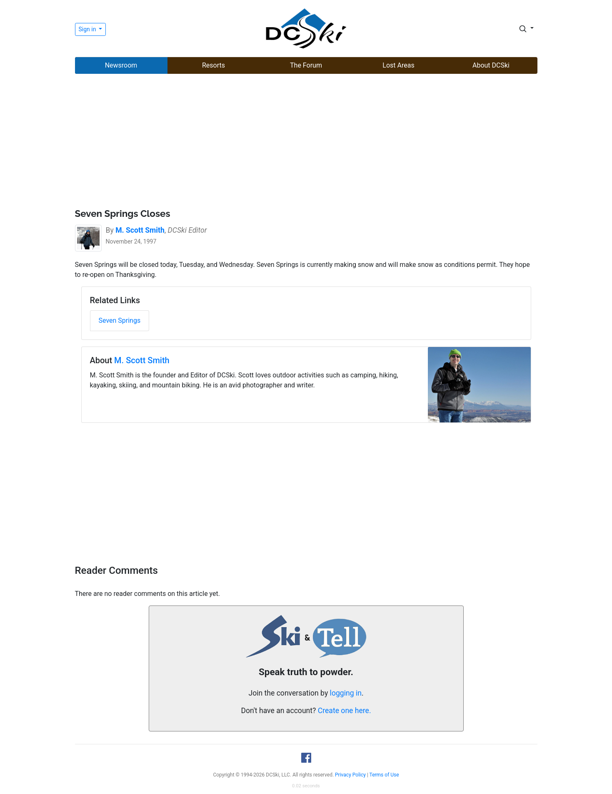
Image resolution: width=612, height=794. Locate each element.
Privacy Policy (350, 775)
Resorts (213, 65)
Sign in (88, 29)
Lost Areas (398, 65)
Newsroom (121, 65)
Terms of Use (384, 775)
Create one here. (344, 710)
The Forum (306, 65)
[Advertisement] (306, 142)
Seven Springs (120, 320)
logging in (346, 693)
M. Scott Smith (142, 360)
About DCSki (491, 65)
